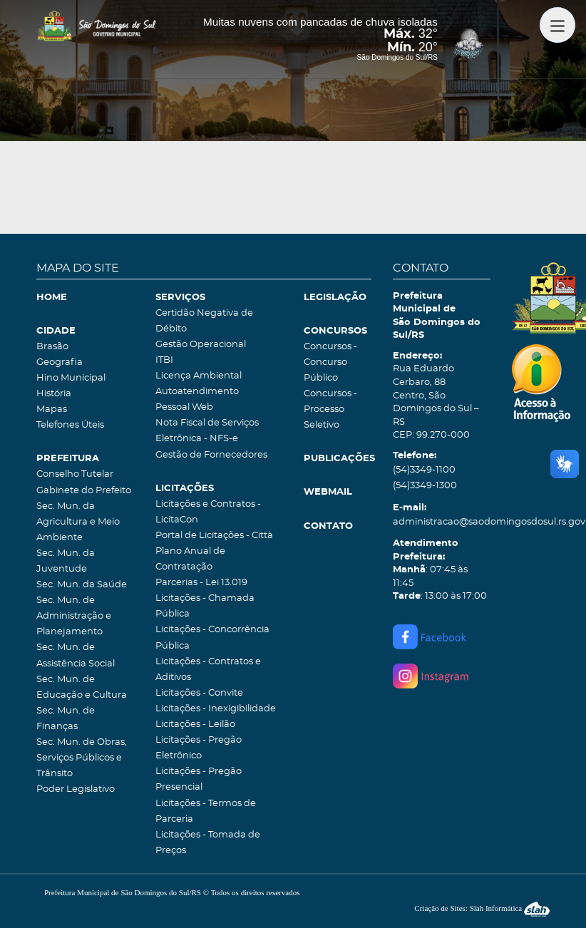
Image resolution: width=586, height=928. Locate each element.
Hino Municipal (71, 378)
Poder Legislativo (75, 789)
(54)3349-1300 (425, 485)
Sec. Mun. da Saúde (81, 584)
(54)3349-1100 (424, 470)
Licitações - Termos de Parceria (205, 811)
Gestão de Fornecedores (211, 455)
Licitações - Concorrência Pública (212, 637)
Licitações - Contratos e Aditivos (208, 669)
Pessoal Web (184, 407)
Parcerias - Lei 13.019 (201, 582)
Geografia (59, 362)
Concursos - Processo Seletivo (330, 409)
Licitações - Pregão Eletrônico (198, 748)
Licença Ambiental (198, 376)
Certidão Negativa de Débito (204, 321)
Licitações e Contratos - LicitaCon (208, 512)
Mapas (51, 409)
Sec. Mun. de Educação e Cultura (81, 687)
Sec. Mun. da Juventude (65, 561)
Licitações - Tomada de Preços (207, 842)
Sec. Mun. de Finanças (65, 718)
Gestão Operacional (200, 344)
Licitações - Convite (199, 693)
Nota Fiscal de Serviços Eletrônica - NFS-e (207, 430)
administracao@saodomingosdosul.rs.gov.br (441, 522)
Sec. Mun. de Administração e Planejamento (73, 616)
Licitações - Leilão (195, 724)
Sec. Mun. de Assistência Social (75, 655)
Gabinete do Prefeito (83, 490)
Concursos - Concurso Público (330, 362)
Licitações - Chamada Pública (205, 606)
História (53, 393)
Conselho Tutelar (74, 474)
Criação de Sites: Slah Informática (482, 908)
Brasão (52, 346)
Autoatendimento (197, 391)
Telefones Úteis (70, 425)
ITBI (164, 360)
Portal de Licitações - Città (214, 535)
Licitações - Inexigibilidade (215, 708)
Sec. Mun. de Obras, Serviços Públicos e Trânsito (81, 758)
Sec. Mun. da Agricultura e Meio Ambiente (78, 522)
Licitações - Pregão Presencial (198, 779)
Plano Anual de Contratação (190, 559)
